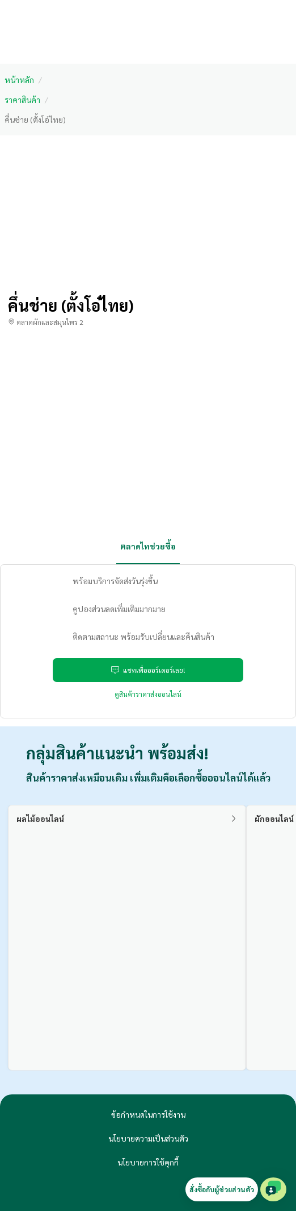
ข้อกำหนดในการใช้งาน (148, 1114)
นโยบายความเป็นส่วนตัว (148, 1138)
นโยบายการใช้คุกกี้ (148, 1162)
